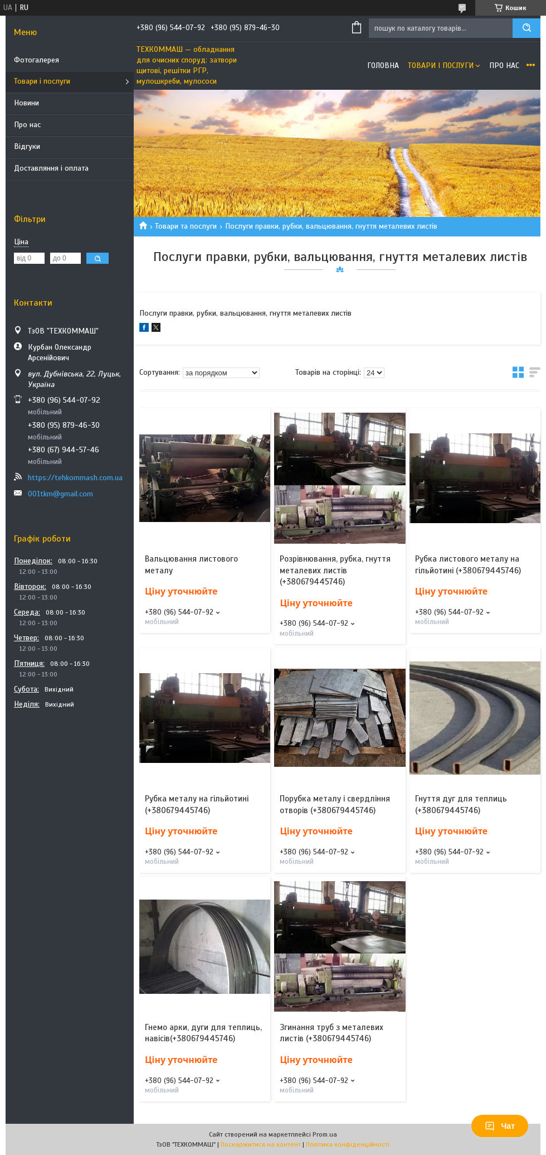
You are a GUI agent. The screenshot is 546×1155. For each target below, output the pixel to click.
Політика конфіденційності (347, 1144)
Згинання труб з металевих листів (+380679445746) (331, 1032)
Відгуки (27, 146)
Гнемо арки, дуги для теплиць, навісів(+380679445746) (203, 1032)
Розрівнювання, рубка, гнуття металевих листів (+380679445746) (335, 570)
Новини (26, 103)
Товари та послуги (186, 226)
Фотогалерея (36, 60)
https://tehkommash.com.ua (75, 477)
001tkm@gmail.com (60, 494)
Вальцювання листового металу (191, 564)
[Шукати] (526, 28)
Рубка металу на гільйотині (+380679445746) (196, 804)
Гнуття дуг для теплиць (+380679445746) (461, 804)
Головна (383, 65)
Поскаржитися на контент (261, 1144)
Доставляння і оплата (51, 168)
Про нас (27, 124)
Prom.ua (325, 1134)
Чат (500, 1126)
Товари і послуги (42, 81)
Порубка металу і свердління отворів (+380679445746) (335, 804)
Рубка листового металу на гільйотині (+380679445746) (468, 564)
